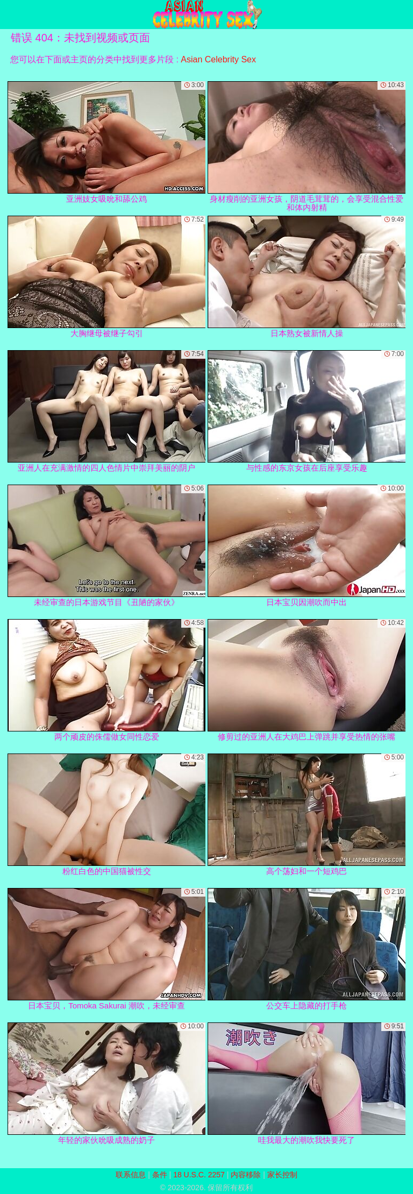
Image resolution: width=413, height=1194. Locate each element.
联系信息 (131, 1174)
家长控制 (282, 1174)
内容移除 (246, 1174)
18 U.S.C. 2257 (199, 1174)
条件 (159, 1174)
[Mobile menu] (9, 14)
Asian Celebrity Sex (218, 59)
